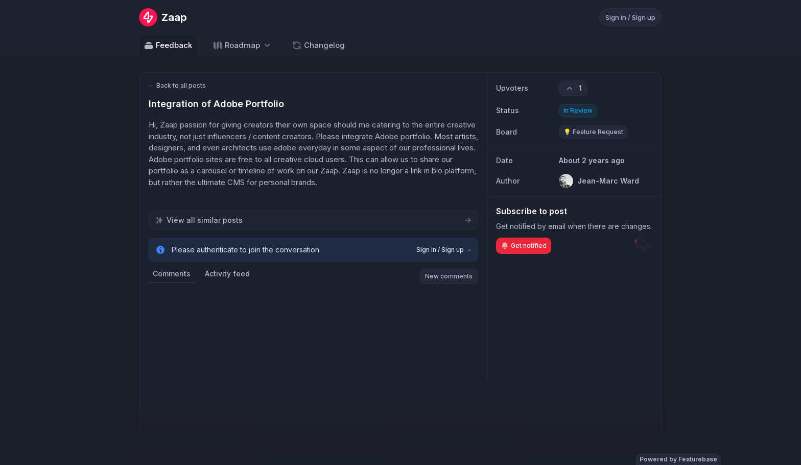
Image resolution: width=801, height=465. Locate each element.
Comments (172, 273)
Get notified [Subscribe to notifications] (524, 246)
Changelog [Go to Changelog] (318, 45)
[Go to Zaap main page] (163, 17)
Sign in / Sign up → (444, 249)
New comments (449, 276)
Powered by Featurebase (678, 459)
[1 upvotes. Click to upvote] (573, 88)
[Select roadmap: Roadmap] (242, 45)
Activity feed (227, 273)
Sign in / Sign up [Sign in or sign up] (630, 17)
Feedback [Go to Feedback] (168, 45)
